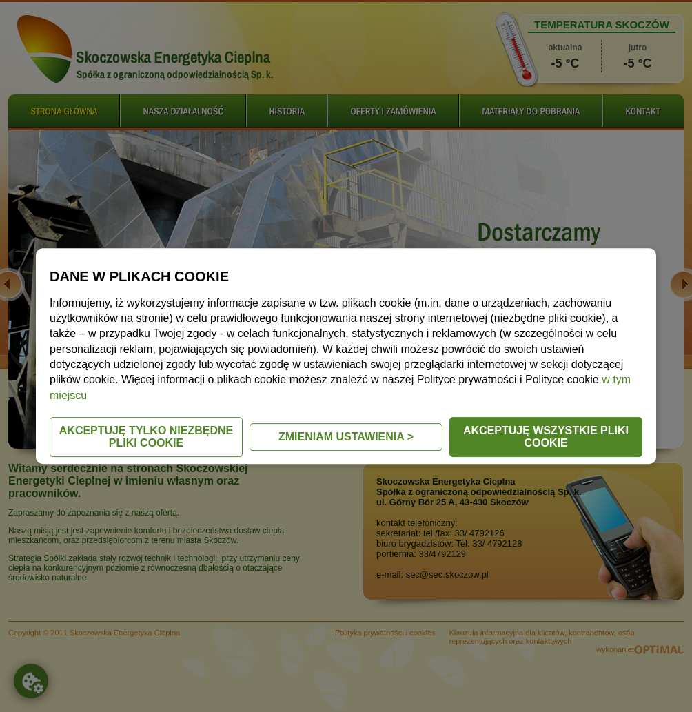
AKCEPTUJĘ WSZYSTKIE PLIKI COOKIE (546, 437)
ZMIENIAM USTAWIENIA (346, 437)
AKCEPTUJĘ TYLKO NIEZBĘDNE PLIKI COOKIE (146, 437)
